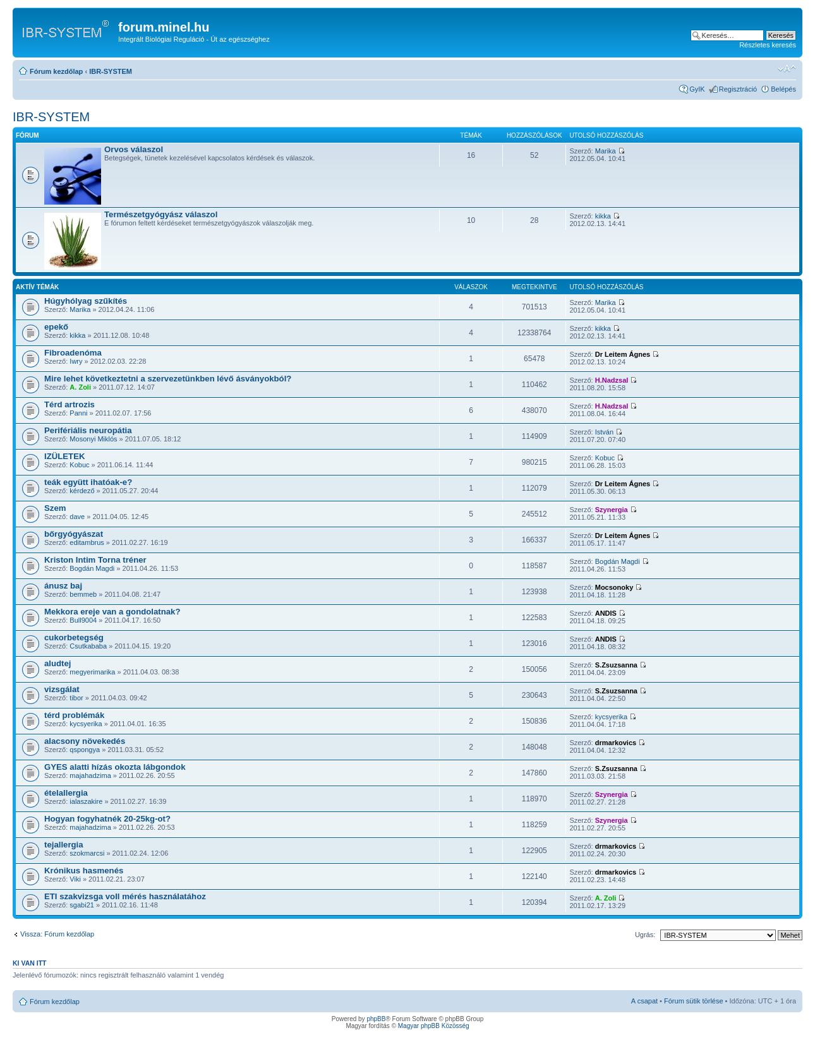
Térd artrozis (69, 404)
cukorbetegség (74, 637)
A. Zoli (80, 387)
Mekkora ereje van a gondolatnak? (112, 611)
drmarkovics (615, 742)
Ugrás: (645, 934)
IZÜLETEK (64, 456)
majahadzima (90, 775)
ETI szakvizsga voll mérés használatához (125, 896)
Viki (75, 879)
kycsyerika (85, 723)
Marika (605, 151)
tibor (76, 698)
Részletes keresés (767, 45)
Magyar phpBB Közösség (433, 1025)
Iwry (75, 361)
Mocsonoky (614, 587)
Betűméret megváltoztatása (787, 69)
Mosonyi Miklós (93, 439)
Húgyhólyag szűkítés (85, 301)
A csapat (644, 1001)
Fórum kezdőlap (56, 71)
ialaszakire (85, 801)
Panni (78, 413)
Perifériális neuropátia (88, 430)
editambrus (86, 542)
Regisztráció (738, 89)
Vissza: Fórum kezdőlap (57, 934)
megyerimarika (92, 672)
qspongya (84, 749)
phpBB (375, 1018)
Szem (55, 508)
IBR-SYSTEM (110, 71)
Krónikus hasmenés (83, 870)
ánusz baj (63, 585)
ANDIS (606, 613)
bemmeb (83, 594)
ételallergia (66, 793)
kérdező (81, 490)
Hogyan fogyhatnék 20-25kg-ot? (107, 818)
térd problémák (74, 715)
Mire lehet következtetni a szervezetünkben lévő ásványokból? (167, 378)
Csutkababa (88, 646)
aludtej (57, 663)
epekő (56, 327)
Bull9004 (83, 620)
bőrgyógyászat (73, 534)
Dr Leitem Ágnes (622, 354)
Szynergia (611, 509)
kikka (603, 216)
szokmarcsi (86, 853)
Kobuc (79, 465)
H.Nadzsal (612, 380)
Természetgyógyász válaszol (160, 214)
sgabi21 (81, 905)
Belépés (783, 89)
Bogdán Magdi (91, 568)
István (604, 432)
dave (77, 516)
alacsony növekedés (84, 741)
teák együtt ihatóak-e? (88, 482)
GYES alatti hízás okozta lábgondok (115, 767)
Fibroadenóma (73, 352)
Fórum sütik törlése (693, 1001)
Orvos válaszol (133, 149)
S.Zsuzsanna (616, 665)
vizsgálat (62, 689)
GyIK (696, 89)
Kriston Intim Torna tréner (95, 560)
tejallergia (63, 844)
